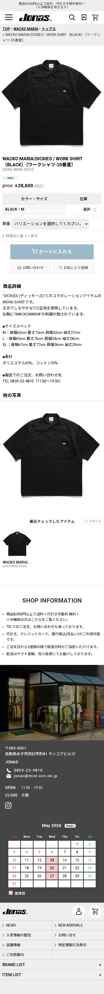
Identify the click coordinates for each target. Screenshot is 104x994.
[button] (9, 17)
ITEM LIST (12, 974)
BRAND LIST (14, 964)
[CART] (95, 17)
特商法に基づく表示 (20, 236)
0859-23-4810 (28, 770)
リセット (93, 521)
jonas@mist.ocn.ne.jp (36, 776)
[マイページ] (78, 911)
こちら (36, 620)
